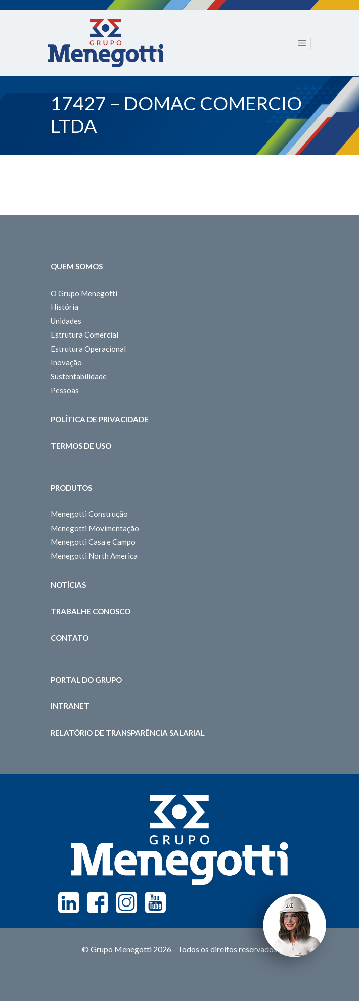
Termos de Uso (81, 445)
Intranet (70, 705)
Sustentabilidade (79, 376)
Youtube (155, 902)
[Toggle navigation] (302, 43)
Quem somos (77, 266)
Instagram (126, 902)
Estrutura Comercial (84, 334)
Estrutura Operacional (88, 348)
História (64, 306)
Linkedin (68, 902)
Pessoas (65, 390)
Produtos (71, 487)
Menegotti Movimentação (95, 528)
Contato (69, 637)
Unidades (66, 320)
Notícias (68, 584)
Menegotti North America (94, 555)
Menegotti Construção (89, 513)
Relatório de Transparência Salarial (128, 732)
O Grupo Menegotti (84, 293)
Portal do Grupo (86, 679)
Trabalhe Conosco (90, 611)
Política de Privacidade (100, 419)
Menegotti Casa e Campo (93, 541)
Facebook (97, 902)
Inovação (66, 362)
